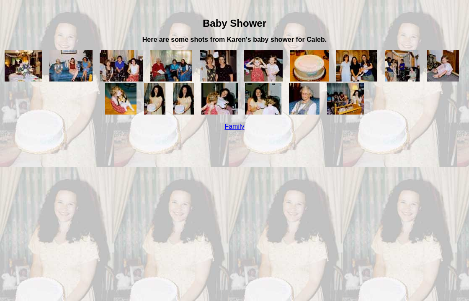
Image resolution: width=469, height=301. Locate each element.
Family (234, 126)
